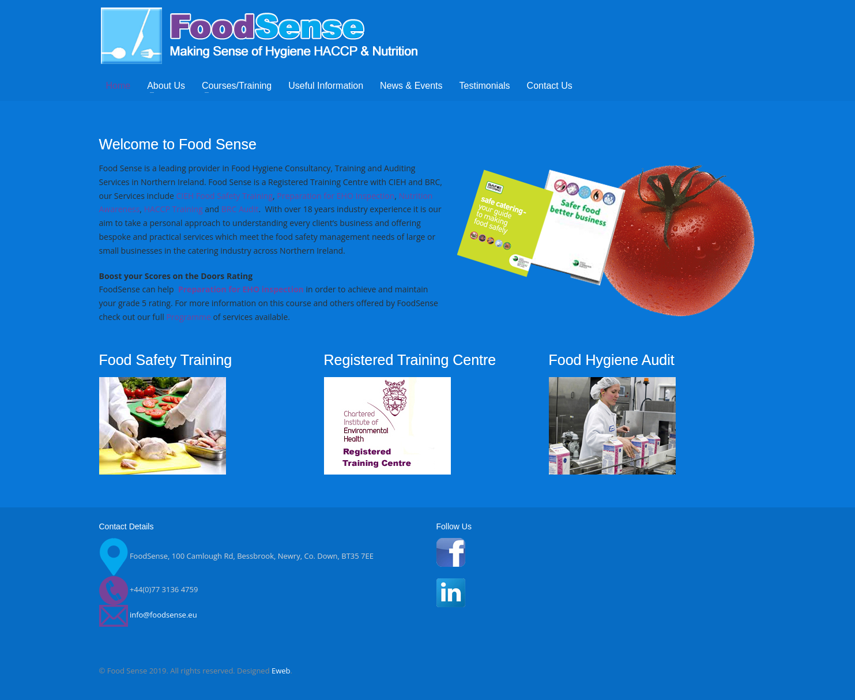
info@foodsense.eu (163, 615)
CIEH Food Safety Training (224, 195)
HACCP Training (173, 209)
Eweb (281, 670)
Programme (188, 316)
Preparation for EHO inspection (241, 289)
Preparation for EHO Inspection (335, 195)
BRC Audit (240, 209)
